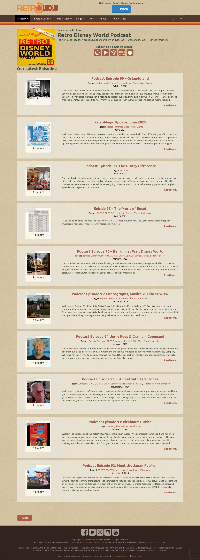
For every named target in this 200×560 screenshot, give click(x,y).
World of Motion (162, 384)
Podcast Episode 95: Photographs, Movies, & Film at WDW (120, 294)
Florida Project (116, 83)
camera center (114, 298)
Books (110, 426)
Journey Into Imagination (122, 384)
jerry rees (119, 341)
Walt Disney (146, 83)
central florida (102, 83)
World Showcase (143, 470)
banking (86, 256)
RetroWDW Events (134, 127)
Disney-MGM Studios (100, 256)
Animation (83, 384)
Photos (135, 298)
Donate (124, 9)
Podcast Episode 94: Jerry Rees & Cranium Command (120, 337)
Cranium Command (97, 341)
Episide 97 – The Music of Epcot (120, 209)
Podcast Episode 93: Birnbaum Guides (120, 422)
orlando (128, 83)
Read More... (171, 105)
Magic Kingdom (150, 256)
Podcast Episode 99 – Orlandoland (120, 78)
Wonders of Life (151, 341)
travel (132, 426)
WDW (138, 426)
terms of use (136, 556)
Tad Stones (148, 384)
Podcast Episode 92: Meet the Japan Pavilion (120, 466)
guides (117, 426)
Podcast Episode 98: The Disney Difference (120, 166)
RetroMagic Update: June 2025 (120, 122)
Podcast (136, 83)
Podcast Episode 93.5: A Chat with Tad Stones (120, 379)
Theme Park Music (142, 213)
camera (103, 298)
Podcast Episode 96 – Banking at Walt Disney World (120, 251)
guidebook (126, 298)
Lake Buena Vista (134, 256)
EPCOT (100, 213)
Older (24, 518)
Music (122, 213)
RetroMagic (119, 127)
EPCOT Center (111, 213)
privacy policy (121, 556)
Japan (122, 470)
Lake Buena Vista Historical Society (90, 542)
